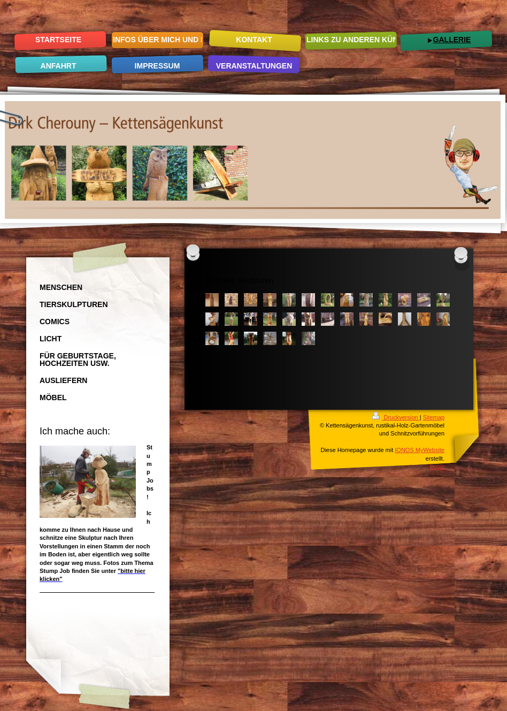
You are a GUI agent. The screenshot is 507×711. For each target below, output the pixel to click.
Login (437, 466)
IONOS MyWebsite (419, 450)
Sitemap (433, 417)
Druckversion (395, 417)
